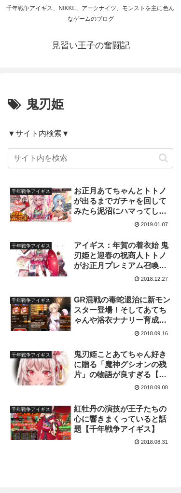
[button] (163, 158)
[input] (90, 158)
